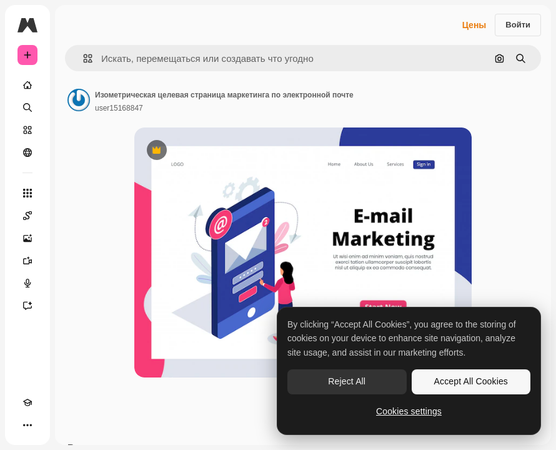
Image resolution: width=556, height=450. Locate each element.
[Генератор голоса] (27, 283)
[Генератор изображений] (27, 238)
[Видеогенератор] (27, 261)
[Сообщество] (27, 152)
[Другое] (27, 425)
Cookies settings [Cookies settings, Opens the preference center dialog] (409, 411)
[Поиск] (27, 108)
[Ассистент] (27, 306)
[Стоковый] (27, 130)
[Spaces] (27, 216)
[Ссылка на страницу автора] (78, 100)
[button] (83, 58)
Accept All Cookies (471, 381)
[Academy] (27, 402)
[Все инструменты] (27, 193)
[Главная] (27, 85)
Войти (517, 24)
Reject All (346, 381)
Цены (474, 25)
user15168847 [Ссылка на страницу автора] (119, 108)
